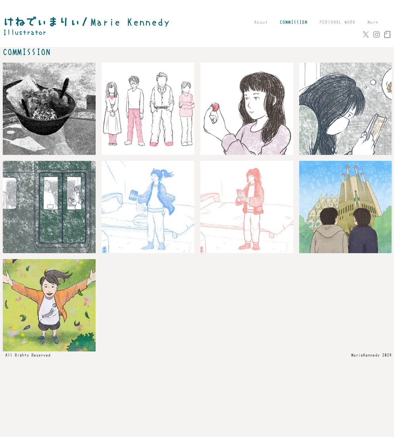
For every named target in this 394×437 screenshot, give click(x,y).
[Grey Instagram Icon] (376, 34)
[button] (337, 22)
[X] (365, 34)
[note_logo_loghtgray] (387, 34)
